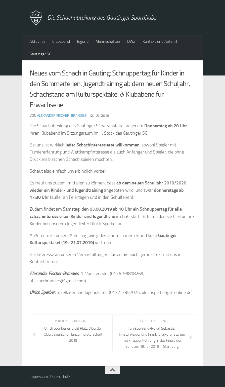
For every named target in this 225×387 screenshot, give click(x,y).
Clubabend (61, 41)
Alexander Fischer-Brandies (62, 115)
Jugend (82, 41)
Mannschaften (108, 41)
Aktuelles (37, 41)
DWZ (131, 41)
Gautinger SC (40, 54)
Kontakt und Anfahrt (160, 41)
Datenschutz (60, 376)
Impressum (39, 376)
